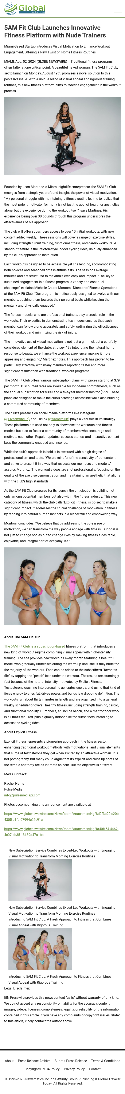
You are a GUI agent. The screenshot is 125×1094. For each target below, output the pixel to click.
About (9, 1061)
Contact (95, 1069)
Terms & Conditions (105, 1061)
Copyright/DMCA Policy (42, 1069)
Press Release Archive (34, 1061)
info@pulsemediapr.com (22, 795)
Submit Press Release (71, 1061)
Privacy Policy (74, 1069)
